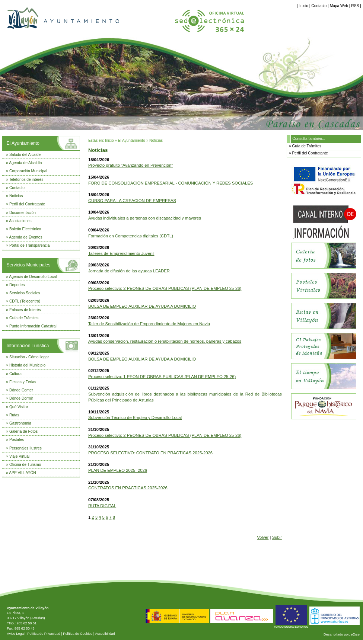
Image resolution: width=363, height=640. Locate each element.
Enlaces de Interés (25, 310)
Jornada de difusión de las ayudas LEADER (129, 271)
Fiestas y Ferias (22, 382)
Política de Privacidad (43, 634)
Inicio (303, 6)
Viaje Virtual (19, 456)
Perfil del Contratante (27, 204)
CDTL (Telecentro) (24, 301)
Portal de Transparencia (29, 245)
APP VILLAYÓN (22, 473)
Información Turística (27, 345)
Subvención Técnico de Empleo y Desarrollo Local (135, 417)
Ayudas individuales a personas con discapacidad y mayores (144, 218)
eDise (355, 634)
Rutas (14, 415)
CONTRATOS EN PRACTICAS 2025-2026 (128, 488)
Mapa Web (339, 6)
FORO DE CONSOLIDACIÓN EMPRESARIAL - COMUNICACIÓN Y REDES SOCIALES (170, 183)
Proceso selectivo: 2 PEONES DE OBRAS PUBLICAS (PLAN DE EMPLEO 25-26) (164, 288)
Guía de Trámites (24, 318)
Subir (277, 537)
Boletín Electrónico (25, 229)
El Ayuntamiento (22, 143)
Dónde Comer (21, 390)
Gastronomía (20, 423)
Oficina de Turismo (25, 465)
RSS (355, 6)
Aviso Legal (15, 634)
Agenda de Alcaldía (25, 163)
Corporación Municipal (28, 171)
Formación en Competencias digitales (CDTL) (130, 236)
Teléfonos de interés (26, 179)
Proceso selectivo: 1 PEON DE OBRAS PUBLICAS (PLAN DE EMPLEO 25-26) (162, 376)
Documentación (22, 213)
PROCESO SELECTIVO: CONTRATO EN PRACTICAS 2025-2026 (150, 453)
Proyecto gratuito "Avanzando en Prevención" (130, 165)
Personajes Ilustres (25, 448)
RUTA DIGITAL (102, 505)
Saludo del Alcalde (25, 155)
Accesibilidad (105, 634)
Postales (16, 440)
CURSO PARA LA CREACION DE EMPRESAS (132, 200)
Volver (262, 537)
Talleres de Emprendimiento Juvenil (121, 253)
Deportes (17, 285)
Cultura (15, 374)
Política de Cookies (77, 634)
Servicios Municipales (28, 265)
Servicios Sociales (24, 293)
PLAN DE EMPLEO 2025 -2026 (117, 470)
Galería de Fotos (23, 431)
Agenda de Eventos (25, 237)
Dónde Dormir (21, 398)
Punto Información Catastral (33, 326)
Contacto (319, 6)
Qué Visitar (18, 407)
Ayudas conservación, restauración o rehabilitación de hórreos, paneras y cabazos (164, 341)
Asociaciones (20, 221)
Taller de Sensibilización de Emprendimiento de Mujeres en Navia (149, 323)
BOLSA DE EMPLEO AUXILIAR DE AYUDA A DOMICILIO (142, 306)
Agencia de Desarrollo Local (33, 277)
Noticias (16, 196)
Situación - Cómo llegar (29, 357)
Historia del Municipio (27, 365)
